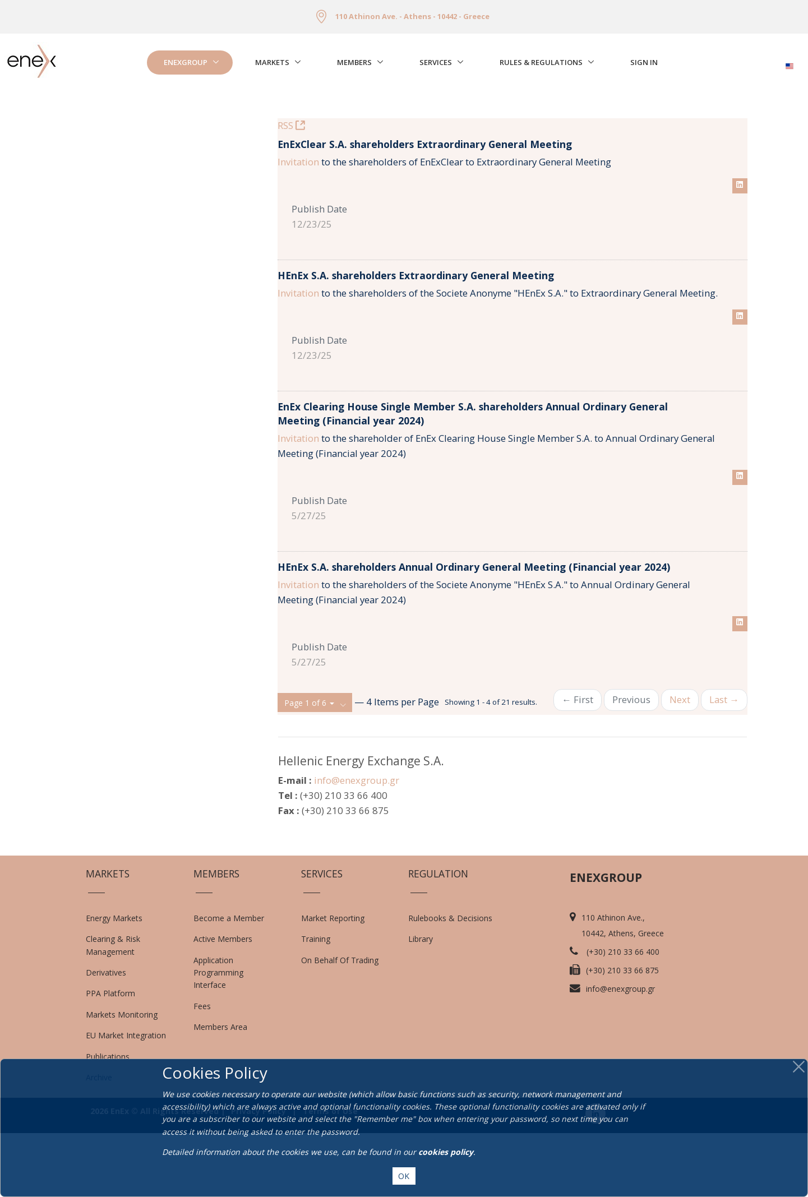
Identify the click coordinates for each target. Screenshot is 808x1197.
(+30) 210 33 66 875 (622, 1034)
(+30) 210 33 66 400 (623, 1015)
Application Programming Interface (224, 1037)
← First (577, 763)
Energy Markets (114, 982)
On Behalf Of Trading (339, 1024)
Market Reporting (332, 982)
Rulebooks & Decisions (450, 982)
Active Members (222, 1002)
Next (680, 763)
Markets (272, 62)
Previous (631, 763)
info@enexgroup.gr (356, 844)
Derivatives (106, 1036)
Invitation (298, 225)
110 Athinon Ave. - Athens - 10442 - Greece (412, 16)
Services (435, 62)
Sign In (644, 62)
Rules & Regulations (541, 62)
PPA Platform (110, 1057)
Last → (724, 763)
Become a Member (228, 982)
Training (315, 1002)
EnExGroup (185, 62)
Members (354, 62)
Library (420, 1002)
